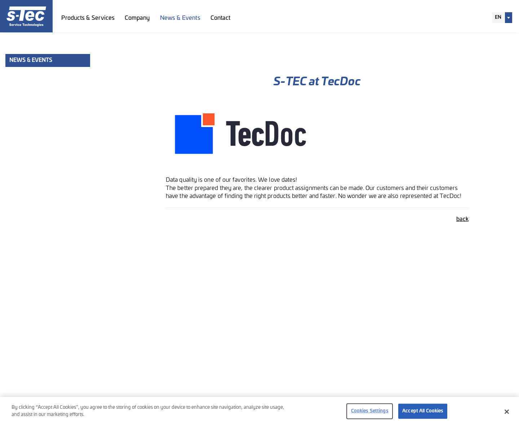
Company (137, 18)
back (462, 219)
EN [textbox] (498, 17)
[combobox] (502, 17)
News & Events (180, 18)
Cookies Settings (370, 413)
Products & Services (88, 18)
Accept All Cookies (422, 413)
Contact (220, 18)
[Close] (507, 413)
